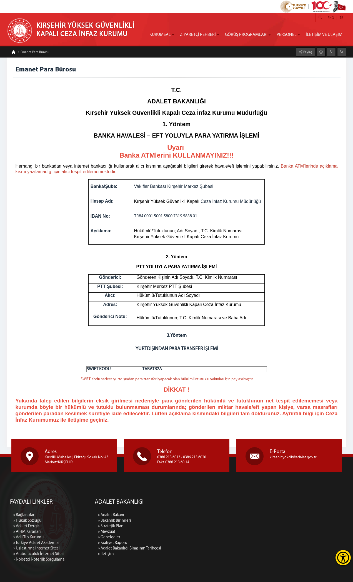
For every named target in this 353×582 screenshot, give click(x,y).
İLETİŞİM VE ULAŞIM (324, 35)
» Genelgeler (150, 537)
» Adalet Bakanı (152, 515)
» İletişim (147, 554)
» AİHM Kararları (27, 571)
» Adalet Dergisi (27, 565)
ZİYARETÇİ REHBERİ (198, 35)
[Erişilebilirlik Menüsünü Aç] (343, 557)
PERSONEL (287, 35)
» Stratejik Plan (151, 526)
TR (341, 18)
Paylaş (307, 52)
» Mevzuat (147, 532)
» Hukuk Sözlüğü (27, 560)
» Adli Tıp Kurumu (28, 576)
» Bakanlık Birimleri (155, 521)
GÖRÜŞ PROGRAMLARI (246, 35)
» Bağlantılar (23, 554)
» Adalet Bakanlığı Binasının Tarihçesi (170, 548)
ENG (331, 18)
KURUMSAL (160, 35)
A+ (342, 51)
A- (331, 51)
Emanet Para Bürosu (33, 52)
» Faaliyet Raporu (153, 543)
